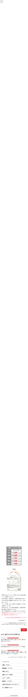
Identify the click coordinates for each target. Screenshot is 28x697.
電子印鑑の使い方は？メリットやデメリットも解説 (13, 646)
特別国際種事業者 (14, 695)
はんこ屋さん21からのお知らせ (13, 644)
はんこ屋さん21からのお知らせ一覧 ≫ (17, 657)
